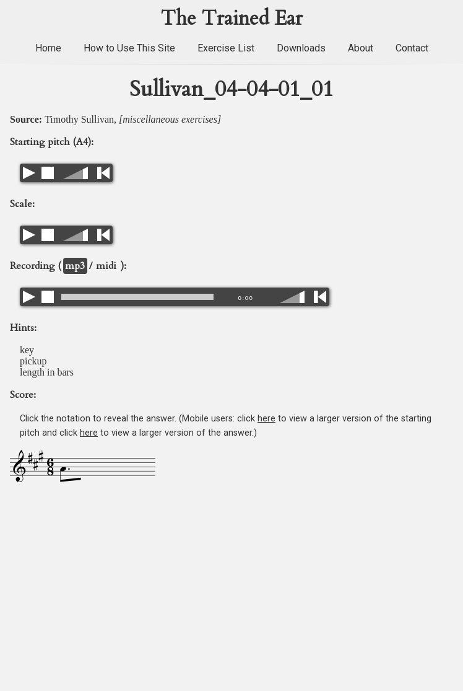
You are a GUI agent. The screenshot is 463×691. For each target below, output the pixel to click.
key (27, 350)
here (266, 418)
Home (48, 48)
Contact (412, 48)
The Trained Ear (232, 18)
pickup (33, 361)
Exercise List (225, 48)
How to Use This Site (129, 48)
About (360, 48)
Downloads (301, 48)
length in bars (47, 372)
